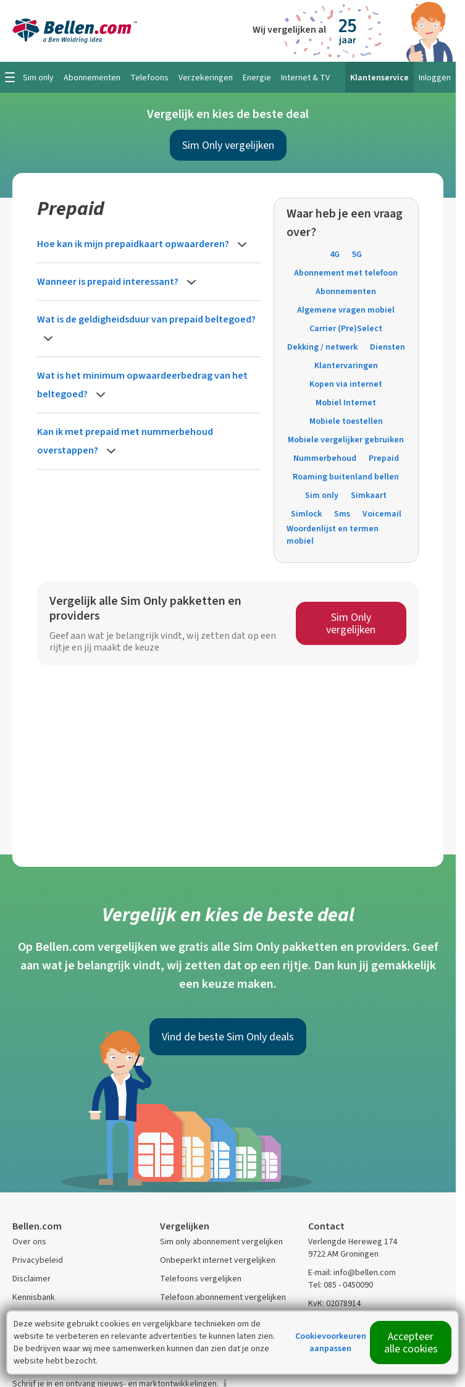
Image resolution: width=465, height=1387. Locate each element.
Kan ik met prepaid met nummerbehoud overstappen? (125, 441)
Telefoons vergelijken (200, 1278)
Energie (257, 77)
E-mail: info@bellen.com (352, 1272)
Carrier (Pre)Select (345, 328)
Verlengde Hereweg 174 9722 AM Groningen (352, 1248)
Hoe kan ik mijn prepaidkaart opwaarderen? (134, 243)
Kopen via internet (345, 384)
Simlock (306, 514)
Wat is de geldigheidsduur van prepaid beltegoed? (146, 319)
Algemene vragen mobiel (346, 310)
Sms (342, 514)
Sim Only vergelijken (228, 145)
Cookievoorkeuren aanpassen (330, 1342)
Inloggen (435, 77)
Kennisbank (33, 1297)
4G (335, 254)
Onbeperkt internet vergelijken (217, 1260)
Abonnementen (346, 291)
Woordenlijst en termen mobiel (333, 535)
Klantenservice (379, 77)
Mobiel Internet (346, 402)
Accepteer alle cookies (411, 1342)
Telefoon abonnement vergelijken (223, 1297)
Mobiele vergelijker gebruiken (346, 439)
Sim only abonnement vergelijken (221, 1241)
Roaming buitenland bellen (346, 477)
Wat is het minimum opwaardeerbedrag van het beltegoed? (142, 384)
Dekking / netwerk (322, 347)
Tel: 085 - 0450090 (340, 1285)
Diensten (387, 347)
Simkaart (369, 495)
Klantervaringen (346, 365)
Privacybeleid (37, 1260)
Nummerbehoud (324, 458)
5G (357, 254)
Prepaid (384, 458)
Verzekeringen (205, 77)
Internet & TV (305, 77)
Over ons (29, 1241)
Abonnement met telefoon (346, 273)
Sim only (321, 495)
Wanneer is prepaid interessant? (108, 281)
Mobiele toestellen (346, 421)
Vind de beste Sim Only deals (228, 1036)
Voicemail (381, 514)
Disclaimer (31, 1278)
